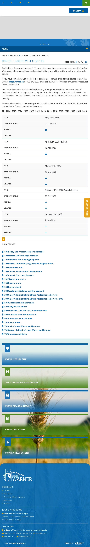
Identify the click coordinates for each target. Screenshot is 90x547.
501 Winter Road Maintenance (19, 302)
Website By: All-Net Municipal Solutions (79, 543)
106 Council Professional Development (23, 271)
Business (8, 500)
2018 (55, 111)
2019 (49, 111)
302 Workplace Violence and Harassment (24, 291)
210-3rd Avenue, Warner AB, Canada (24, 530)
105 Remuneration (13, 267)
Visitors (7, 503)
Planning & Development (14, 497)
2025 (14, 111)
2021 (37, 111)
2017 (61, 111)
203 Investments (12, 283)
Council (14, 56)
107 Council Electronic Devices (19, 275)
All (3, 111)
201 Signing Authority (15, 279)
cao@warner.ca (16, 81)
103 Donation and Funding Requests (21, 259)
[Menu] (78, 10)
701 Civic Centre (12, 322)
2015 (73, 111)
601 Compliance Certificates (18, 318)
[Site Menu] (45, 49)
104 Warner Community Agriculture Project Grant (28, 263)
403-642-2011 (8, 536)
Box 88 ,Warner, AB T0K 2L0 (17, 533)
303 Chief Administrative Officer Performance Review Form (33, 298)
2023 (26, 111)
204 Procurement (12, 287)
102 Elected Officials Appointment (21, 255)
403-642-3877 (39, 533)
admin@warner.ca (25, 536)
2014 (78, 111)
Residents (8, 494)
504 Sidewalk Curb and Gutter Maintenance (25, 310)
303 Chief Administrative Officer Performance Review (30, 295)
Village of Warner (11, 10)
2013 (84, 111)
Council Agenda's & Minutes (35, 56)
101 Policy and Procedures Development (23, 251)
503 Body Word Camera (15, 306)
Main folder (8, 244)
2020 (43, 111)
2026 (8, 111)
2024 (20, 111)
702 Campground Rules (15, 334)
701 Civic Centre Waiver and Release (22, 326)
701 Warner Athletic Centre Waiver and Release (27, 330)
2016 (67, 111)
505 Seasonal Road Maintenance (20, 314)
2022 (31, 111)
